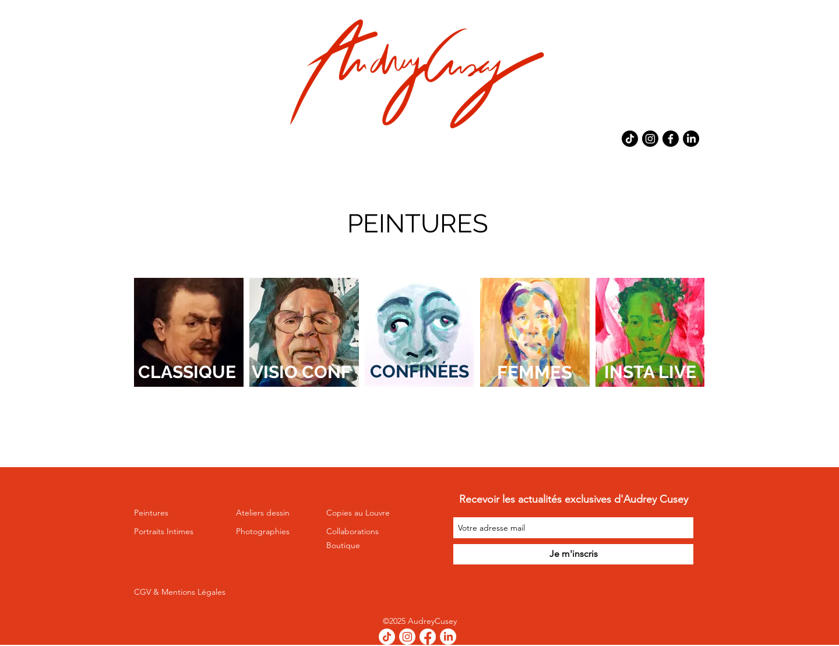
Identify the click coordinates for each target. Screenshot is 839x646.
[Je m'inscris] (573, 554)
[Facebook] (670, 138)
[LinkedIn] (691, 138)
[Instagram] (650, 138)
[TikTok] (630, 138)
